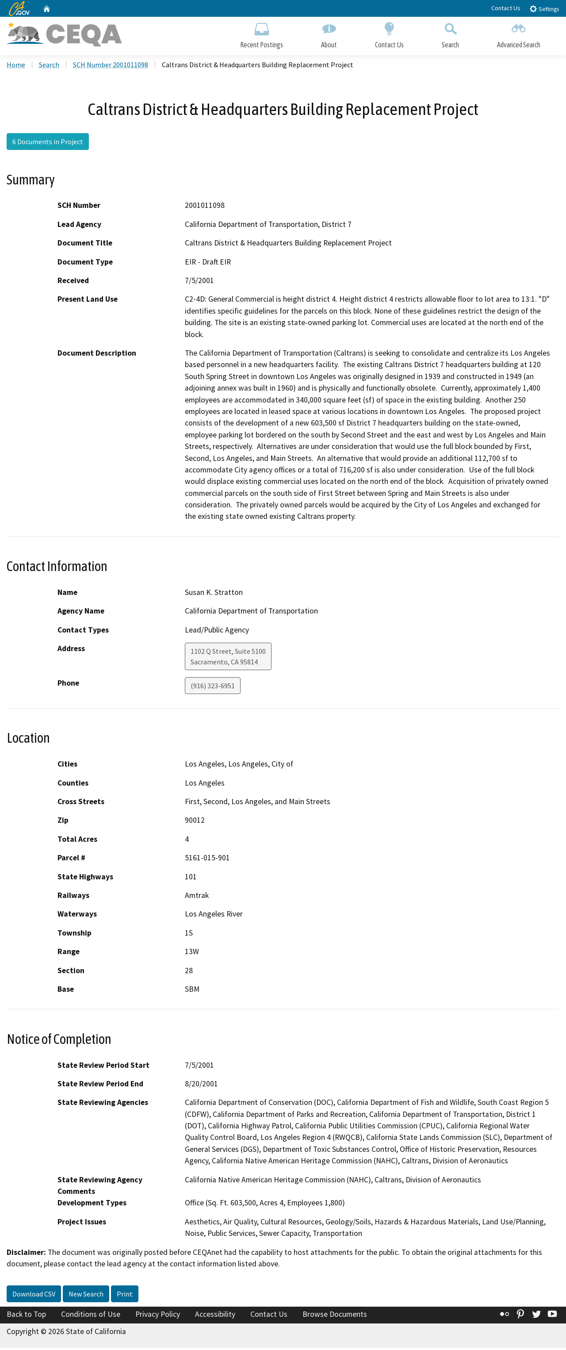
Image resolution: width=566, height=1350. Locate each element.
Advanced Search (518, 34)
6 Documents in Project (47, 143)
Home (16, 66)
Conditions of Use (90, 1316)
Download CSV (33, 1295)
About (329, 34)
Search (450, 34)
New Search (86, 1295)
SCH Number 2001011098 (110, 66)
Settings (544, 8)
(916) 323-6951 (213, 687)
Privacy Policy (157, 1316)
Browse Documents (334, 1316)
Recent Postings (261, 34)
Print (125, 1295)
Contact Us (505, 8)
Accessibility (215, 1316)
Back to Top (26, 1316)
